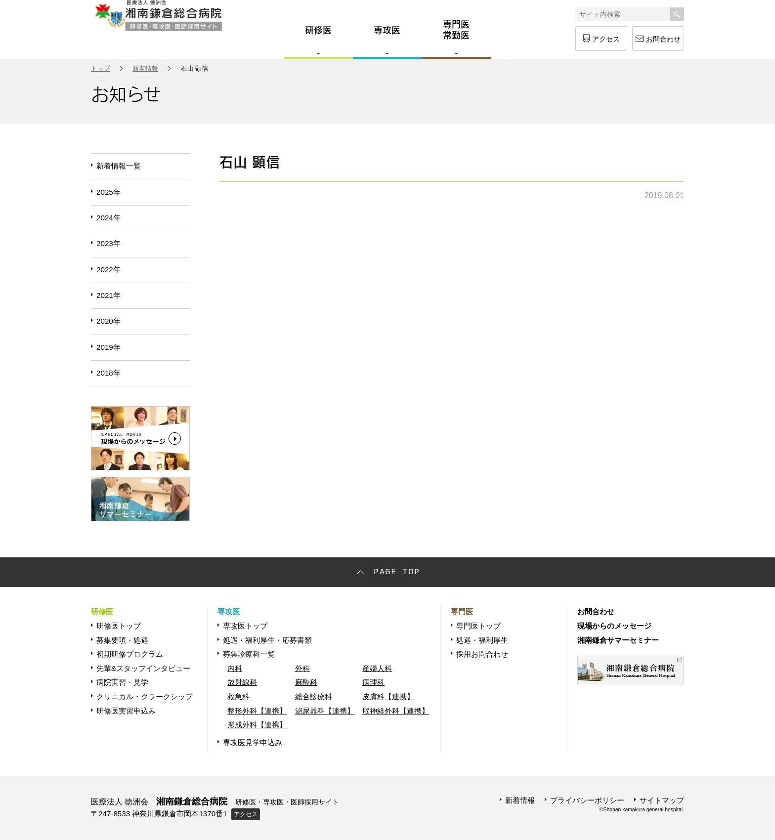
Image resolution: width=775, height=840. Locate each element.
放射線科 (242, 682)
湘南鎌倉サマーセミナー (618, 640)
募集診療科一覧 (249, 654)
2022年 (108, 269)
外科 (302, 668)
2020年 (108, 321)
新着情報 (145, 68)
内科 (234, 668)
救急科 (238, 696)
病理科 (373, 682)
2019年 (108, 347)
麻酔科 (306, 682)
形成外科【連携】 (257, 724)
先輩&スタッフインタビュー (143, 668)
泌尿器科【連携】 (324, 711)
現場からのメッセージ (614, 626)
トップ (100, 68)
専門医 (462, 611)
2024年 (108, 217)
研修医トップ (118, 626)
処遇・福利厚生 (482, 640)
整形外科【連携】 (257, 711)
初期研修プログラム (129, 654)
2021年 (108, 295)
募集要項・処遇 (122, 640)
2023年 (108, 243)
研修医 (102, 611)
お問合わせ (663, 39)
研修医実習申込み (126, 711)
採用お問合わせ (482, 654)
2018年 (108, 373)
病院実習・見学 (122, 682)
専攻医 (228, 611)
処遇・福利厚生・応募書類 (267, 640)
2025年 (108, 192)
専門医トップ (478, 626)
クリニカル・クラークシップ (144, 696)
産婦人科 (377, 668)
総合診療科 (313, 696)
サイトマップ (662, 800)
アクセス (606, 39)
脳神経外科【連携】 (395, 711)
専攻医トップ (245, 626)
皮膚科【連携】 (388, 696)
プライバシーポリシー (587, 800)
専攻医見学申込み (252, 742)
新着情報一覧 (118, 166)
